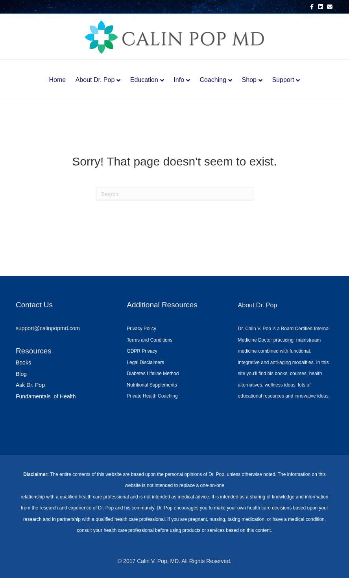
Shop (249, 79)
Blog (21, 374)
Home (57, 79)
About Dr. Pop (95, 79)
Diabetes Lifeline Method (153, 373)
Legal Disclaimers (145, 362)
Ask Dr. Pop (30, 385)
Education (144, 79)
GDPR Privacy (142, 351)
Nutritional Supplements (152, 385)
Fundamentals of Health (46, 396)
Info (179, 79)
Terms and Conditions (149, 340)
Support (283, 79)
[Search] (174, 194)
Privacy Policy (141, 328)
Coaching (213, 79)
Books (23, 362)
